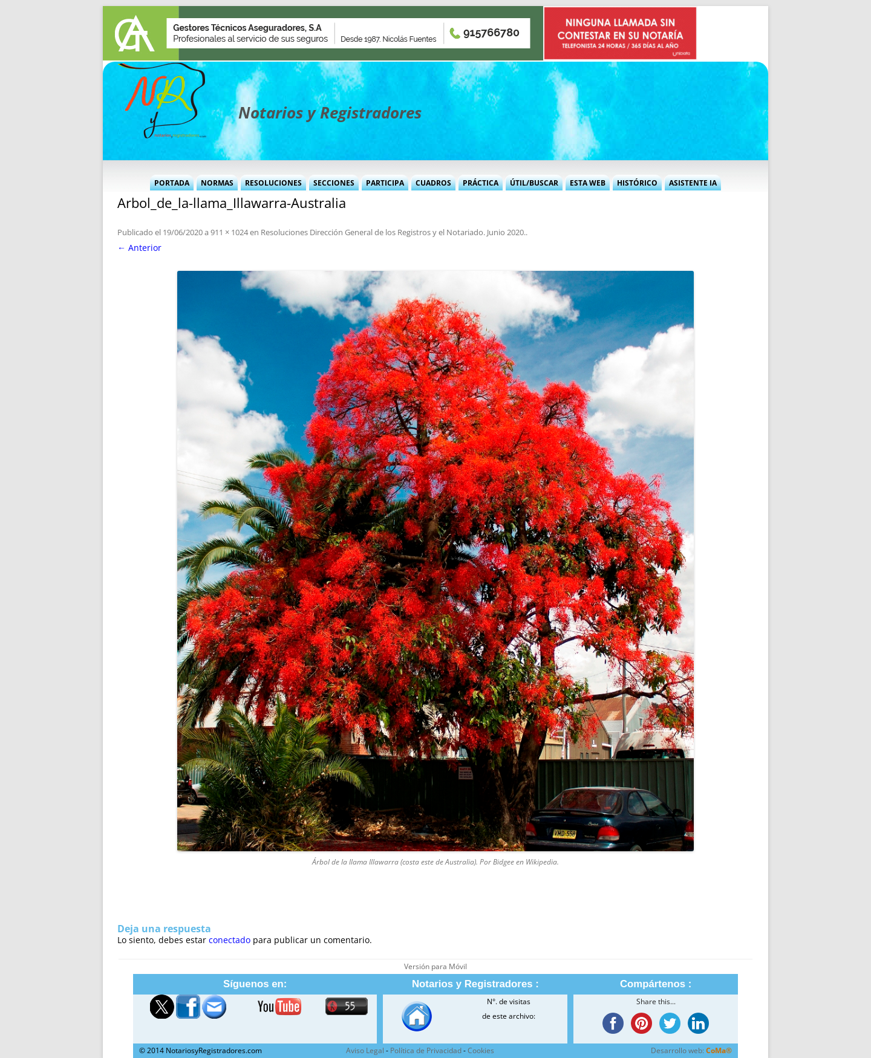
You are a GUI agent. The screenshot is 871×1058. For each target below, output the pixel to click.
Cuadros (433, 183)
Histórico (637, 183)
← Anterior (139, 247)
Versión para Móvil (435, 966)
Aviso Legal (365, 1050)
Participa (385, 183)
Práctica (480, 183)
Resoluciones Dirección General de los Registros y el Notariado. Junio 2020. (393, 232)
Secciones (333, 183)
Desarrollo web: (691, 1050)
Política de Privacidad (426, 1050)
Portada (171, 183)
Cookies (481, 1050)
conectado (229, 940)
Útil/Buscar (534, 183)
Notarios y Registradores (330, 112)
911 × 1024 (229, 232)
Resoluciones (273, 183)
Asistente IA (693, 183)
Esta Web (587, 183)
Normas (217, 183)
